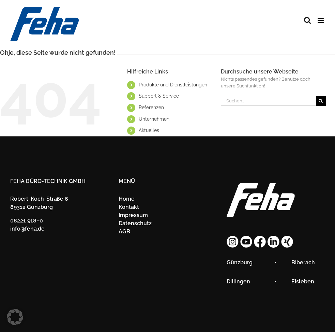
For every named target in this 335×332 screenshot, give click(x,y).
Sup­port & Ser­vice (159, 96)
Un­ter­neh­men (154, 119)
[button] (15, 317)
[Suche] (321, 101)
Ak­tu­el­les (149, 130)
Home (127, 199)
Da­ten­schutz (135, 223)
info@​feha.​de (27, 229)
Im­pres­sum (133, 215)
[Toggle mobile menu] (321, 20)
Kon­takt (129, 207)
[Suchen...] (268, 101)
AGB (124, 231)
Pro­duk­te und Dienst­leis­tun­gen (173, 84)
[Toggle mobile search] (307, 20)
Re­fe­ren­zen (151, 107)
